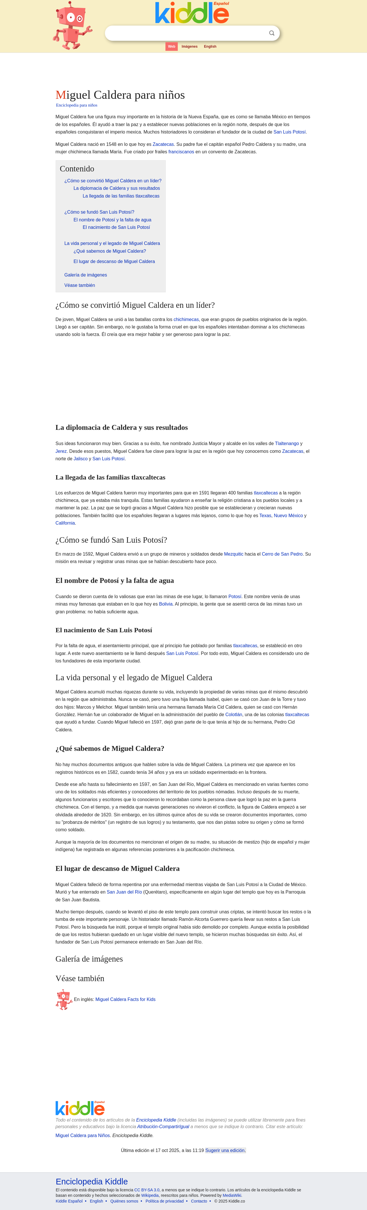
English (210, 47)
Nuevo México (288, 515)
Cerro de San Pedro (282, 554)
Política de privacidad (165, 1201)
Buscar (272, 33)
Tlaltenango (287, 443)
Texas (265, 515)
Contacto (199, 1201)
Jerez (61, 451)
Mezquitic (234, 554)
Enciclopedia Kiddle (156, 1120)
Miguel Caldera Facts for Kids (125, 999)
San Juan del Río (124, 892)
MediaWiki (232, 1195)
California (65, 523)
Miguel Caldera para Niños (83, 1135)
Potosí (235, 596)
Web (171, 47)
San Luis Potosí (290, 131)
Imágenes (190, 47)
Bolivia (166, 604)
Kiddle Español (69, 1201)
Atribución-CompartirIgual (163, 1126)
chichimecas (186, 319)
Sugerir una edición (225, 1150)
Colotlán (233, 714)
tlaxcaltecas (266, 492)
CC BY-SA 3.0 (146, 1190)
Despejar (260, 33)
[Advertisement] (183, 69)
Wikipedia (150, 1195)
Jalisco (81, 458)
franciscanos (181, 151)
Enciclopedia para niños (76, 105)
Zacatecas (163, 144)
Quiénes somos (124, 1201)
